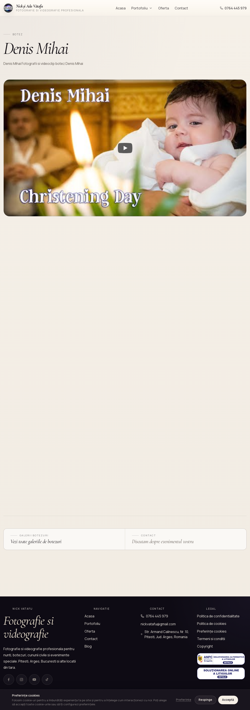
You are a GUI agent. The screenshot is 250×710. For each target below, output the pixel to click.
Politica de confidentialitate (218, 616)
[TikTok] (47, 679)
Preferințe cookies (212, 631)
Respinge (205, 700)
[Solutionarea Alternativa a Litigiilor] (221, 659)
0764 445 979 (233, 8)
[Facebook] (8, 679)
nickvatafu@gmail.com (158, 624)
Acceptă (228, 700)
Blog (88, 646)
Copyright (205, 646)
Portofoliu (141, 8)
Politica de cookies (211, 623)
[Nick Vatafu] (43, 8)
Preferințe (183, 700)
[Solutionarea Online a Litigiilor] (221, 673)
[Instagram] (21, 679)
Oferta (163, 8)
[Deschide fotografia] (32, 260)
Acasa (121, 8)
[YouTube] (34, 679)
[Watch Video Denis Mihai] (125, 148)
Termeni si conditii (211, 638)
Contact (181, 8)
